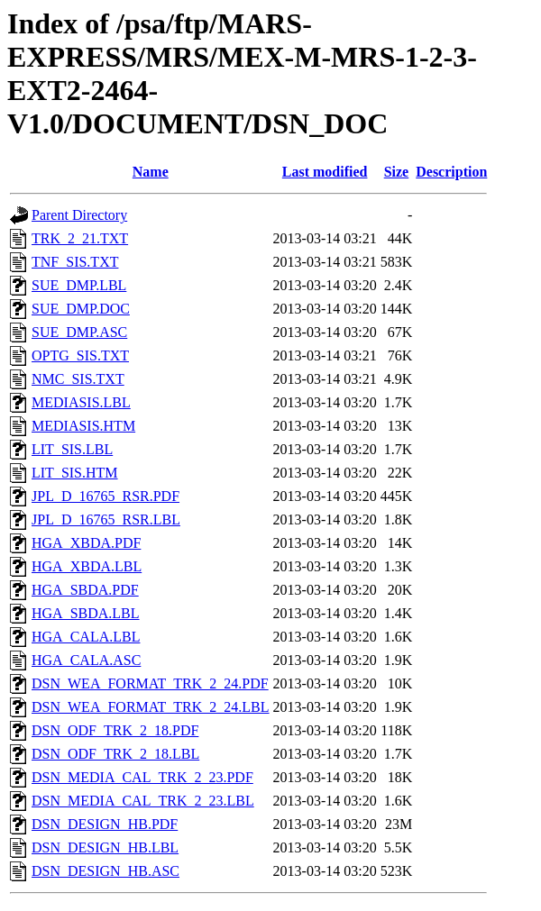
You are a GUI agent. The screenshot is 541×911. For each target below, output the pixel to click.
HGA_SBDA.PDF (85, 589)
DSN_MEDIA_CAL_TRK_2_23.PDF (142, 777)
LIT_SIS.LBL (72, 449)
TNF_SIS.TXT (75, 261)
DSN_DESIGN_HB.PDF (105, 824)
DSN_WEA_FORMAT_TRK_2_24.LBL (151, 707)
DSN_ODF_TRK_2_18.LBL (115, 753)
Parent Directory (79, 215)
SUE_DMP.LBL (79, 285)
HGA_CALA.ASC (86, 660)
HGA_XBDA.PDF (86, 543)
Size (396, 171)
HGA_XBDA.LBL (87, 566)
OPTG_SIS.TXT (80, 355)
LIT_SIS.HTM (75, 472)
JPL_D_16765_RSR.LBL (106, 519)
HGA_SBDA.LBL (86, 613)
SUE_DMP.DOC (81, 308)
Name (151, 171)
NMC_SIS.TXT (78, 379)
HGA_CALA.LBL (86, 636)
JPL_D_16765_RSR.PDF (105, 496)
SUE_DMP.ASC (79, 332)
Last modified (325, 171)
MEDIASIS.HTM (83, 425)
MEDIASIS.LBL (81, 402)
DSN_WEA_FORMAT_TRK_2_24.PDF (150, 683)
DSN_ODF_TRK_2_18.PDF (115, 730)
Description (451, 171)
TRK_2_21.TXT (80, 238)
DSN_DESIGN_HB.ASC (105, 871)
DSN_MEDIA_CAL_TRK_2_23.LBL (143, 800)
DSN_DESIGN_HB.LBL (105, 847)
